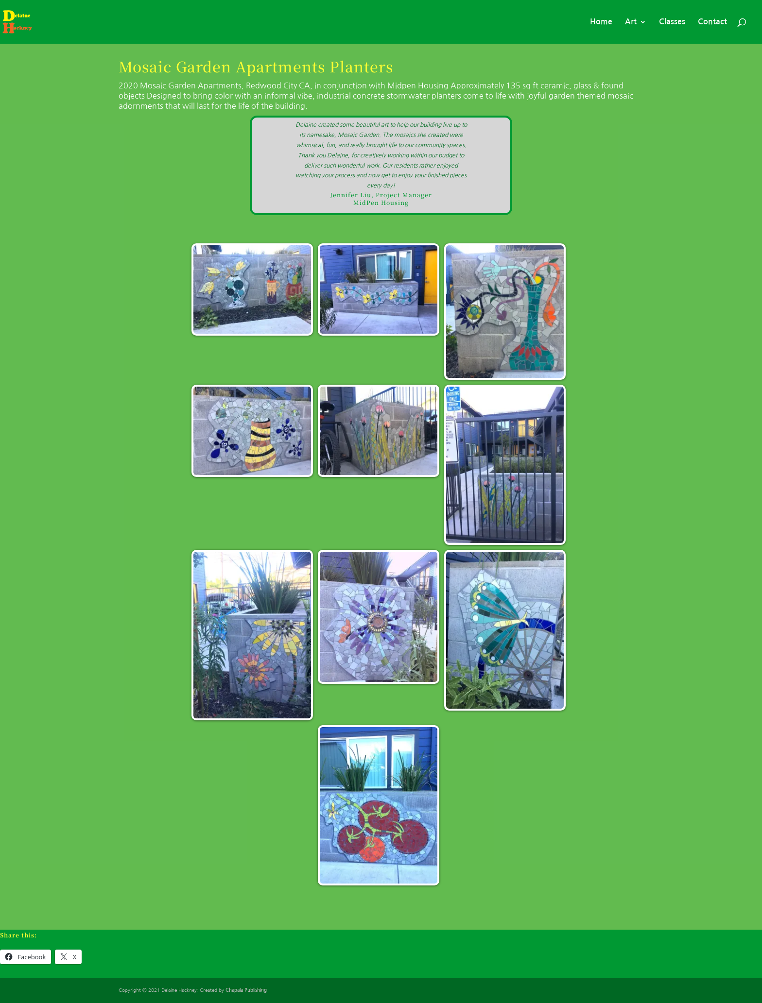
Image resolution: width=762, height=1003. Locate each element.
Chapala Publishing (246, 990)
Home (601, 21)
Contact (712, 21)
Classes (672, 21)
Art (631, 21)
